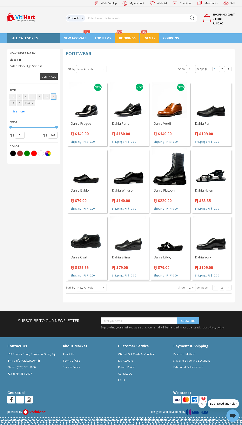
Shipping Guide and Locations (191, 360)
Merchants (211, 3)
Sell (232, 3)
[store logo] (21, 17)
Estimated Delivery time (188, 367)
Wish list (162, 3)
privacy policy (215, 327)
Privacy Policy (71, 367)
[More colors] (47, 153)
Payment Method (184, 354)
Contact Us (125, 373)
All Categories (25, 38)
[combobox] (141, 18)
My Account (136, 3)
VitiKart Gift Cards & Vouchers (137, 354)
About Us (68, 354)
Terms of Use (71, 360)
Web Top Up (109, 3)
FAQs (121, 380)
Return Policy (126, 367)
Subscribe (188, 321)
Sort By (70, 69)
